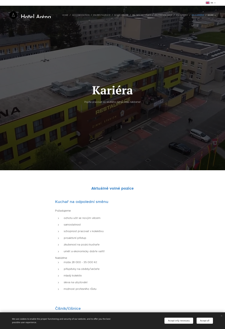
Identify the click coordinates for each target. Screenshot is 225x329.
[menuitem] (66, 15)
